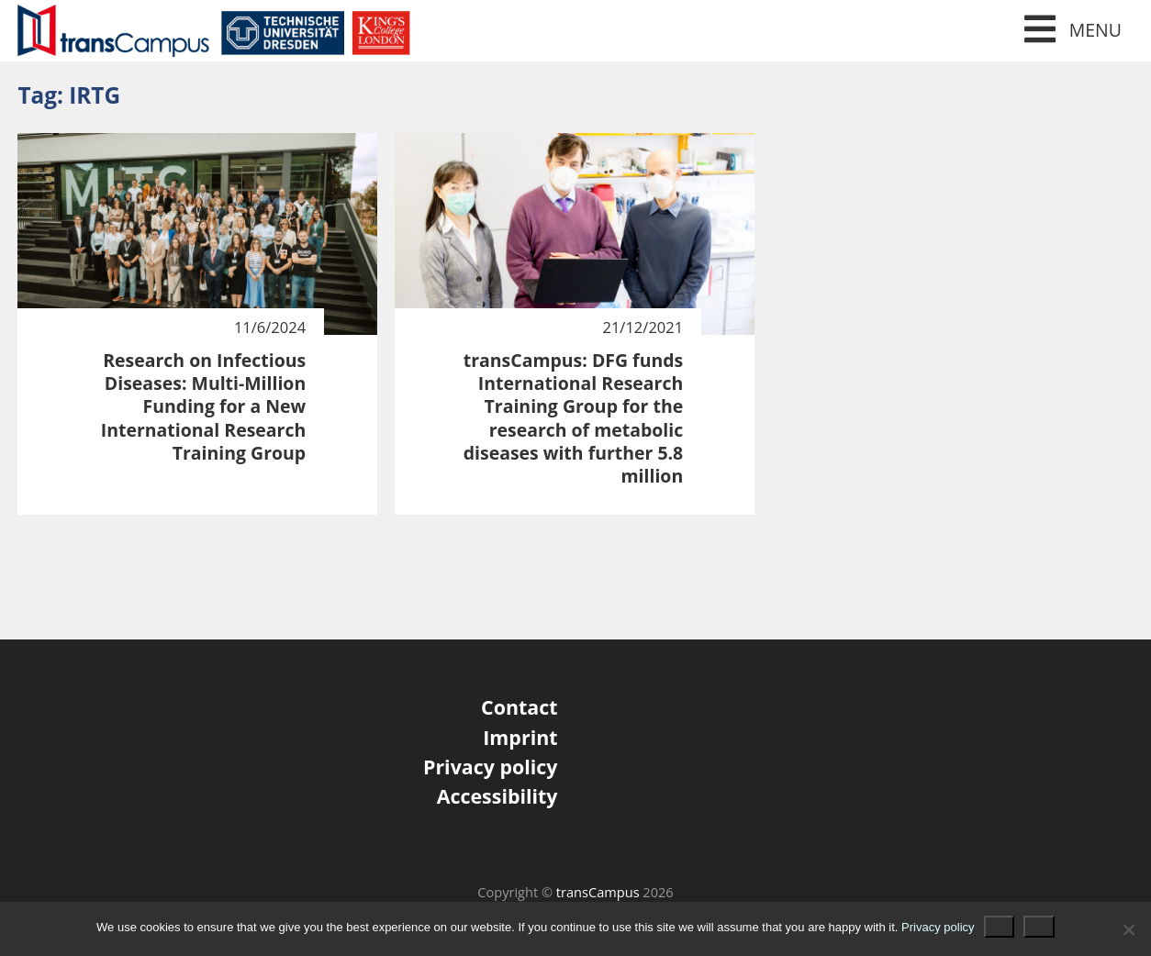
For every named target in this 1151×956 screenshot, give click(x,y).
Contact (519, 707)
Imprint (520, 737)
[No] (1128, 929)
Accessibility (497, 796)
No (1039, 926)
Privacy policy (490, 766)
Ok (999, 926)
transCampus (598, 892)
